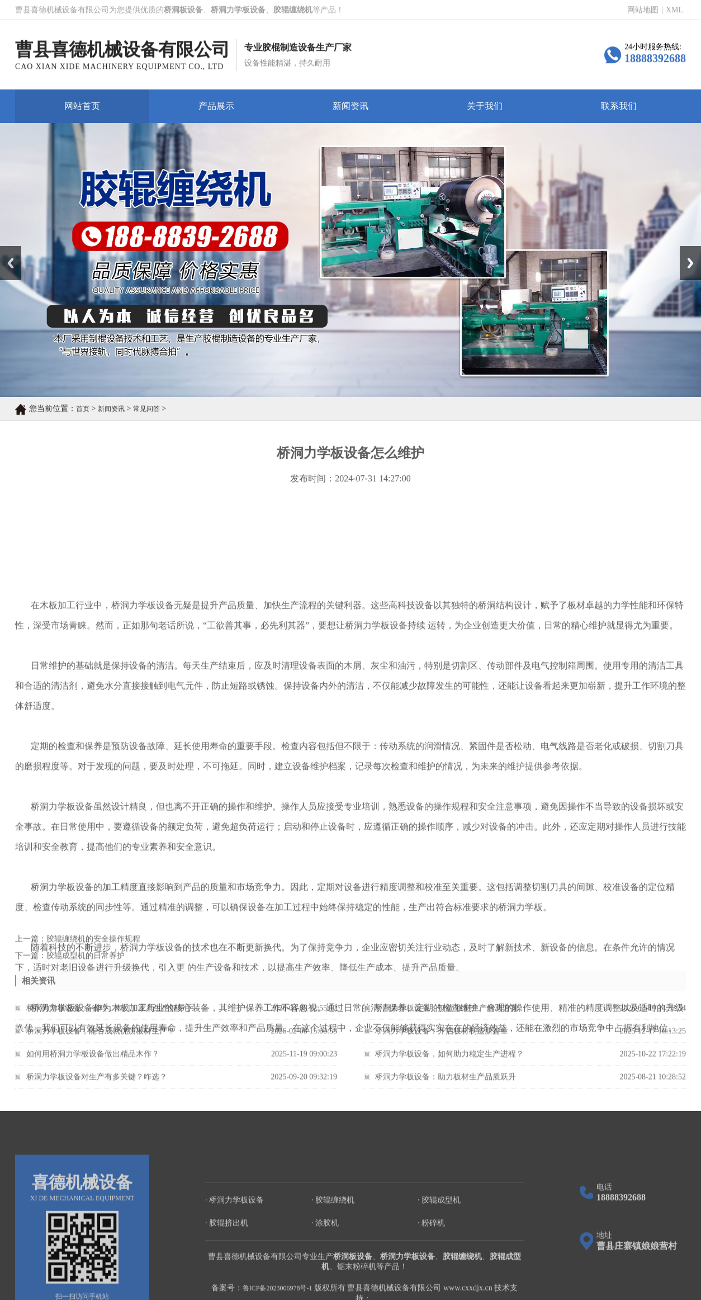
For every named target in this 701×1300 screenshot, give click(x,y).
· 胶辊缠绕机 (332, 1246)
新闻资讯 (350, 106)
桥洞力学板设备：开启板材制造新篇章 (441, 1037)
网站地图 (643, 10)
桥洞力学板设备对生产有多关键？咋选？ (96, 1083)
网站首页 (82, 106)
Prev (6, 250)
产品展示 (216, 106)
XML (674, 10)
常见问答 (146, 410)
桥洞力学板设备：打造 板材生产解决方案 (446, 1014)
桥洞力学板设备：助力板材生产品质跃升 (445, 1083)
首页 (82, 410)
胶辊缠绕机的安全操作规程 (93, 943)
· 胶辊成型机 (439, 1246)
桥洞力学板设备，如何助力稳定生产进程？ (449, 1060)
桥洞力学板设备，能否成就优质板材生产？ (100, 1037)
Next (686, 250)
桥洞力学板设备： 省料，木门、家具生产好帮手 (109, 1014)
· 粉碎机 (431, 1269)
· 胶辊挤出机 (226, 1269)
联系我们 (619, 106)
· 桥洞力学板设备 (234, 1246)
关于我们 (485, 106)
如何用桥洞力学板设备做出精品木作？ (92, 1060)
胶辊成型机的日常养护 (85, 960)
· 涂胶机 (325, 1269)
